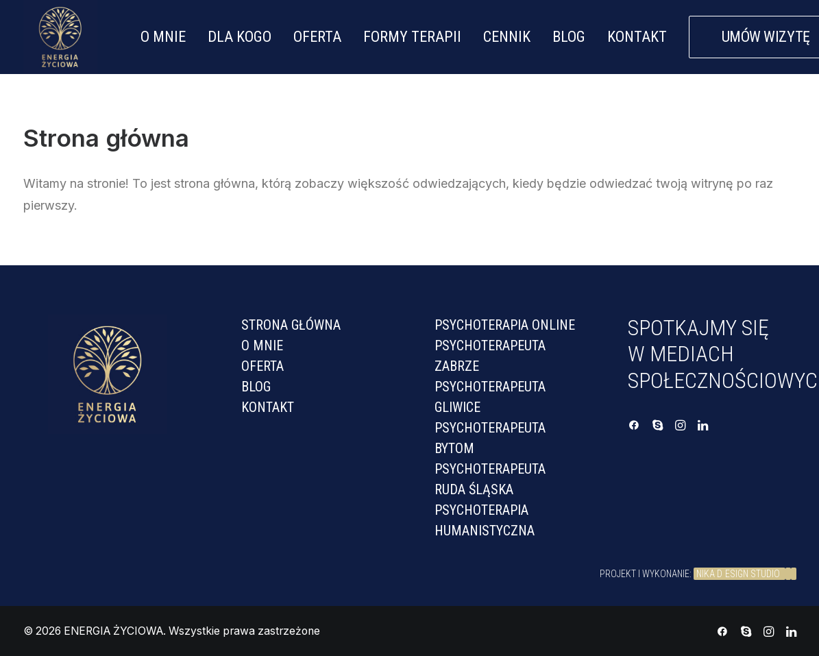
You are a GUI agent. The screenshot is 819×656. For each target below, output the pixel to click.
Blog (256, 386)
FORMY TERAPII (412, 36)
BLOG (568, 36)
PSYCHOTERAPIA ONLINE (505, 325)
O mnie (262, 345)
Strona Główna (291, 325)
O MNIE (163, 36)
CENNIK (506, 36)
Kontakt (267, 407)
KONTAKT (637, 36)
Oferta (262, 366)
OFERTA (317, 36)
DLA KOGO (239, 36)
